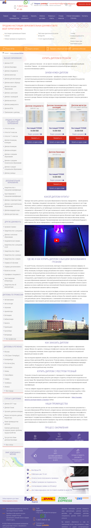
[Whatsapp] (25, 2)
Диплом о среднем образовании (11, 155)
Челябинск (8, 383)
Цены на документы (25, 17)
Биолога (7, 323)
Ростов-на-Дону (10, 363)
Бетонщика (8, 315)
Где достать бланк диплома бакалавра (11, 439)
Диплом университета (11, 104)
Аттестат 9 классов (11, 132)
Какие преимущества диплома (11, 423)
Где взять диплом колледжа (14, 411)
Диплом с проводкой (11, 97)
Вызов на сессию (10, 270)
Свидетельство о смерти (12, 259)
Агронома (8, 307)
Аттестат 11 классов (11, 136)
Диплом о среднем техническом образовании (13, 162)
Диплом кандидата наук (12, 210)
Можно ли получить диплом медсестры (13, 416)
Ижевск (7, 387)
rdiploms (72, 4)
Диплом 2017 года (10, 404)
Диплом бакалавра (10, 67)
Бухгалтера (8, 331)
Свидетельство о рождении (13, 231)
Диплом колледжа (10, 150)
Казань (7, 371)
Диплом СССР (9, 63)
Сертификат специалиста (12, 274)
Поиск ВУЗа (10, 49)
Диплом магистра (10, 75)
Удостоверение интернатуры (10, 279)
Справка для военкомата (12, 267)
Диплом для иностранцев (13, 79)
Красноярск (8, 367)
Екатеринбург (9, 359)
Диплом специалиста (11, 71)
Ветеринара (8, 335)
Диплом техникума (10, 146)
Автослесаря (9, 304)
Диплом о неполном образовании (11, 236)
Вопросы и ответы (51, 17)
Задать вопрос (33, 49)
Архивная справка (10, 227)
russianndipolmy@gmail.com (59, 3)
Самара (7, 379)
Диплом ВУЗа (9, 108)
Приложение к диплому (12, 112)
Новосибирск (9, 375)
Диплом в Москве (79, 49)
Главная (5, 16)
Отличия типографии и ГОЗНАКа (73, 17)
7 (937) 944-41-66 (43, 520)
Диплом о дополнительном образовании (13, 205)
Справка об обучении (11, 263)
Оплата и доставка (42, 17)
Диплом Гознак (9, 407)
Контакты (85, 16)
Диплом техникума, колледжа (11, 141)
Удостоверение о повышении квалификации (13, 195)
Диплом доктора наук (11, 214)
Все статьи (9, 445)
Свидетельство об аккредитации (10, 286)
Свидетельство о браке (12, 251)
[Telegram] (29, 2)
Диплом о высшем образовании (10, 88)
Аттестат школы (10, 128)
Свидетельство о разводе (13, 255)
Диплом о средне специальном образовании (13, 168)
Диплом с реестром (11, 93)
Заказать (34, 16)
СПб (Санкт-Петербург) (12, 355)
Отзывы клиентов (61, 17)
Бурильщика (8, 327)
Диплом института (10, 100)
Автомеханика (9, 300)
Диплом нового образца (12, 82)
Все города (9, 391)
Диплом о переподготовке (13, 200)
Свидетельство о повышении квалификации (13, 189)
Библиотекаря (9, 319)
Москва (7, 352)
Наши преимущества (14, 17)
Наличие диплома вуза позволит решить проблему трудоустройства (13, 430)
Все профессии (11, 339)
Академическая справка (12, 241)
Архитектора (9, 311)
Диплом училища (10, 173)
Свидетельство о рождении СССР (13, 246)
